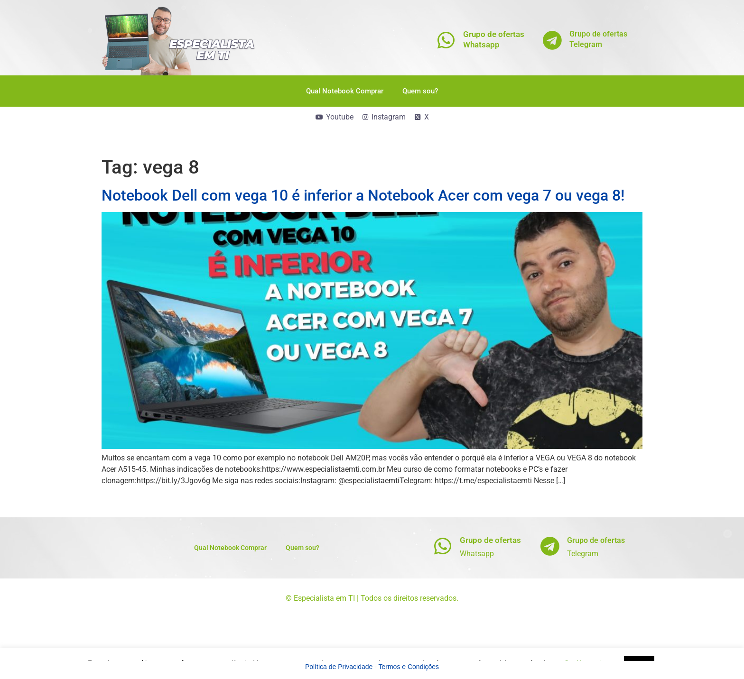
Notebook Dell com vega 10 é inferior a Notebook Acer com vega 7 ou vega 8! (363, 195)
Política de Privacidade (338, 666)
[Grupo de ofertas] (443, 546)
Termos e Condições (409, 666)
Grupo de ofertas (490, 540)
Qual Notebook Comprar (344, 91)
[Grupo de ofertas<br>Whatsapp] (446, 40)
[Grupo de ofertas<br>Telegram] (552, 40)
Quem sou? (420, 91)
